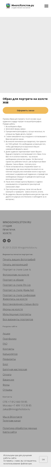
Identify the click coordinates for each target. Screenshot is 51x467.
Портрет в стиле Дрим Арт (18, 290)
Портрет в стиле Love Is (17, 269)
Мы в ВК (8, 416)
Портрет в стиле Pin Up (17, 285)
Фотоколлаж (10, 274)
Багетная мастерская (15, 369)
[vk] (4, 240)
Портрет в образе (13, 279)
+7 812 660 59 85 (17, 401)
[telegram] (9, 240)
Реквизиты (9, 359)
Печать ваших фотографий (19, 259)
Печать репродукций (15, 264)
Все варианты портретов (18, 319)
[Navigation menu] (46, 6)
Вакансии (8, 379)
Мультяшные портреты (17, 314)
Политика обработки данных (20, 428)
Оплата (7, 374)
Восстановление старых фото (20, 304)
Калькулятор (10, 354)
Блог (5, 364)
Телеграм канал (12, 420)
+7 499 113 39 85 (21, 405)
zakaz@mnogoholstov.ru (16, 409)
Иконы (7, 309)
